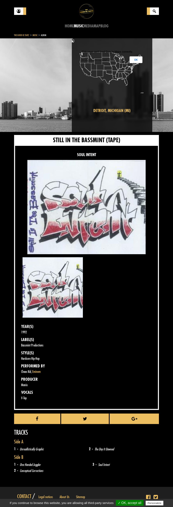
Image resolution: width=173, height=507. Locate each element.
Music (78, 26)
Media (88, 26)
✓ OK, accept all (129, 503)
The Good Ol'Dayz (21, 35)
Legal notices (45, 497)
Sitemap (80, 497)
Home (69, 26)
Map (96, 26)
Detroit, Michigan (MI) (112, 111)
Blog (104, 26)
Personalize (154, 503)
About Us (64, 497)
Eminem (36, 371)
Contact (24, 496)
